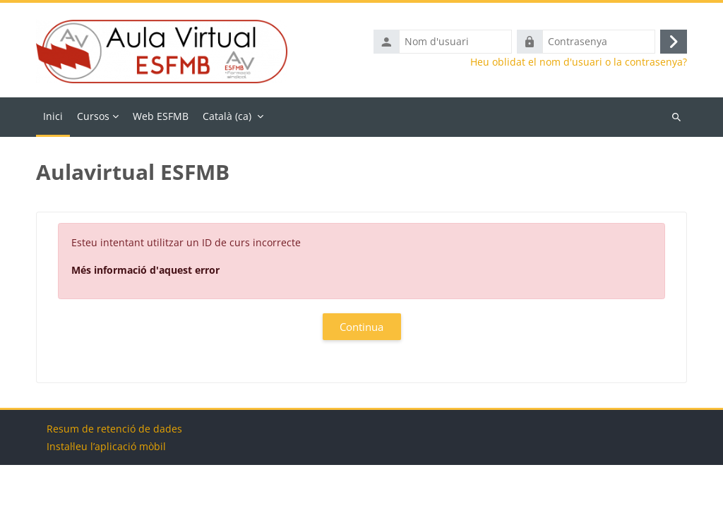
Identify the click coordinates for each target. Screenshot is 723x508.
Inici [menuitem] (53, 116)
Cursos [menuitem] (93, 116)
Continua (361, 327)
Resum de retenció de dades (114, 471)
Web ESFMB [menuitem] (161, 116)
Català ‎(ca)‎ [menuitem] (227, 116)
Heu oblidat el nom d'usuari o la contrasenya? (578, 62)
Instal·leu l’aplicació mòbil (106, 489)
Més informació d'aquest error (145, 270)
